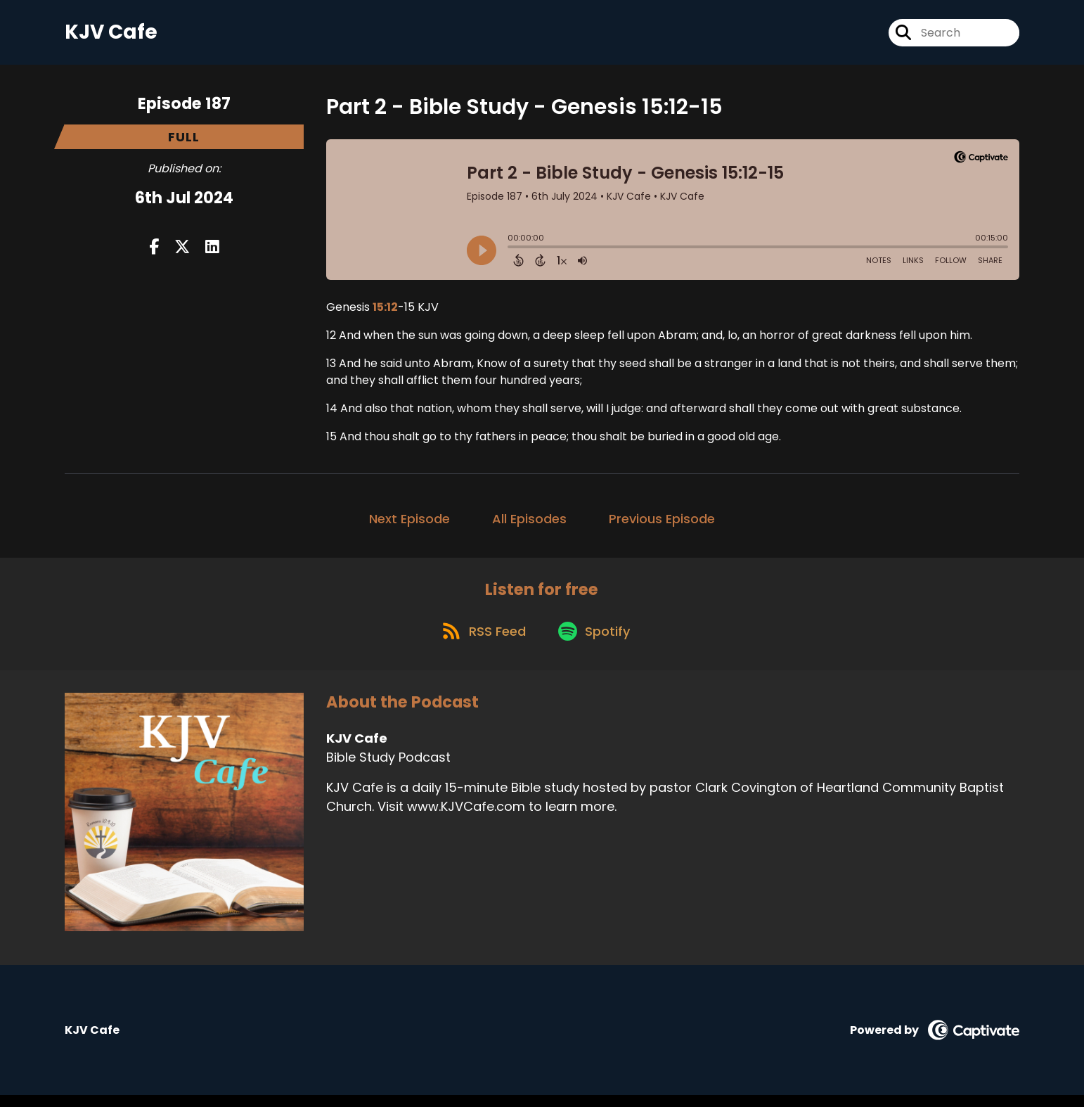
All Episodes (529, 523)
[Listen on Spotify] (596, 642)
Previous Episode (662, 523)
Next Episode (409, 523)
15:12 (385, 312)
